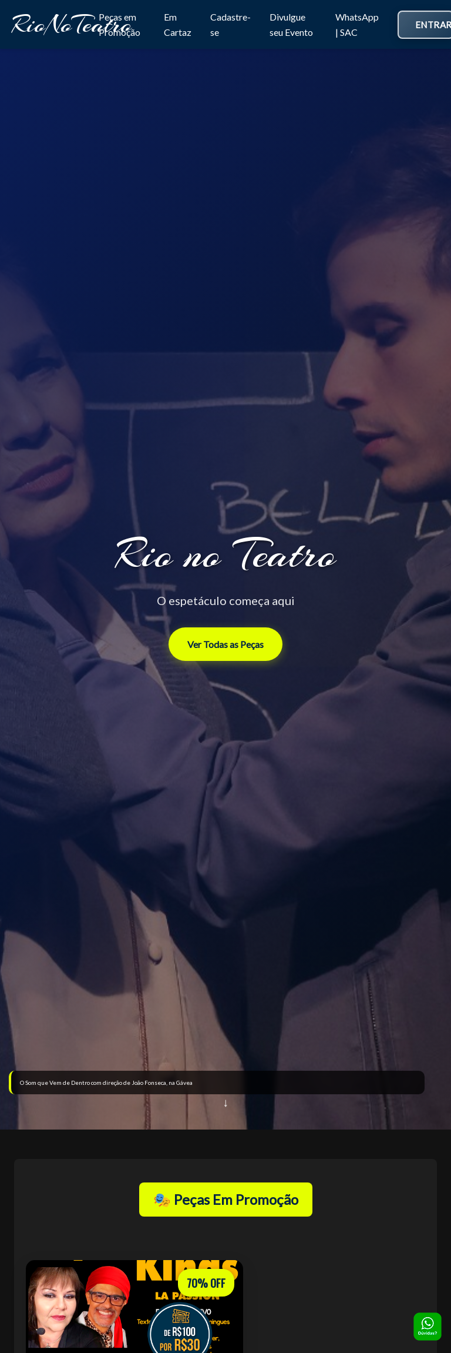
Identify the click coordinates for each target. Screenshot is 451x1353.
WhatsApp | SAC (357, 24)
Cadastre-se (230, 24)
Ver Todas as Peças (225, 644)
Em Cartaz (177, 24)
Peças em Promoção (119, 24)
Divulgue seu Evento (291, 24)
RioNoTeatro (72, 24)
